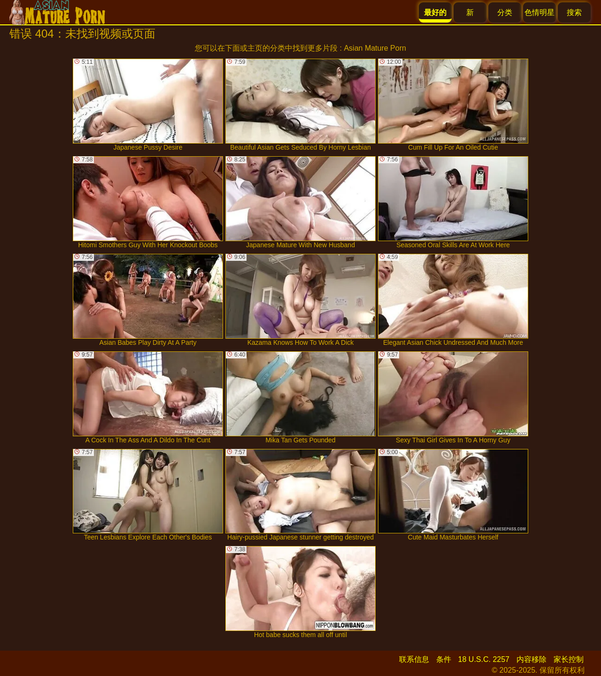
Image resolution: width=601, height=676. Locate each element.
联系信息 (414, 659)
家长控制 (569, 659)
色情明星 (539, 12)
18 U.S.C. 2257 (483, 659)
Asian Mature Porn (375, 48)
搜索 (574, 12)
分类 (504, 12)
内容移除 (531, 659)
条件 (443, 659)
